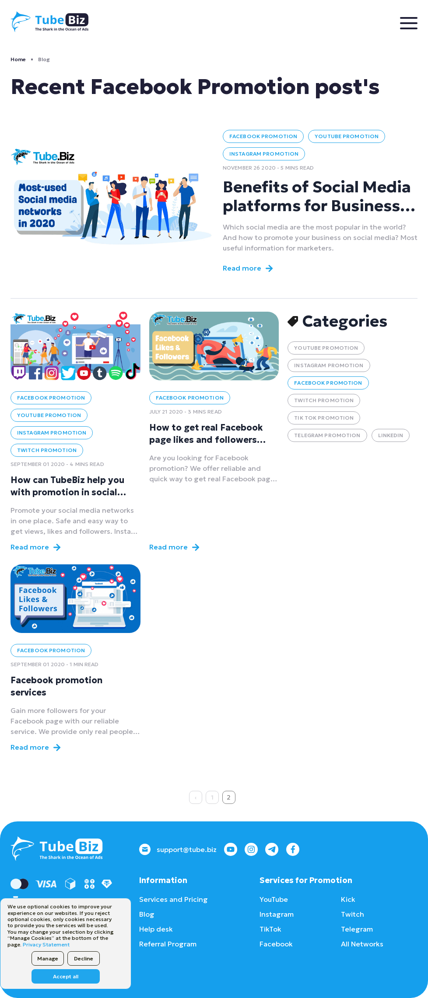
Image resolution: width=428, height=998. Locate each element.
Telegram (357, 929)
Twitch (352, 914)
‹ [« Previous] (195, 797)
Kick (348, 899)
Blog (146, 914)
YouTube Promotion (347, 136)
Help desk (156, 929)
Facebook (276, 944)
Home (18, 59)
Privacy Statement (46, 944)
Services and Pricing (173, 899)
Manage (47, 958)
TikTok (270, 929)
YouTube (274, 899)
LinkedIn (390, 435)
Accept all (65, 976)
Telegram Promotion (327, 435)
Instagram (277, 914)
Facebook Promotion (263, 136)
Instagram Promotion (263, 153)
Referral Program (167, 944)
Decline (83, 958)
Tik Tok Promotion (324, 417)
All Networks (362, 944)
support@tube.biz (178, 849)
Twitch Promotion (47, 450)
